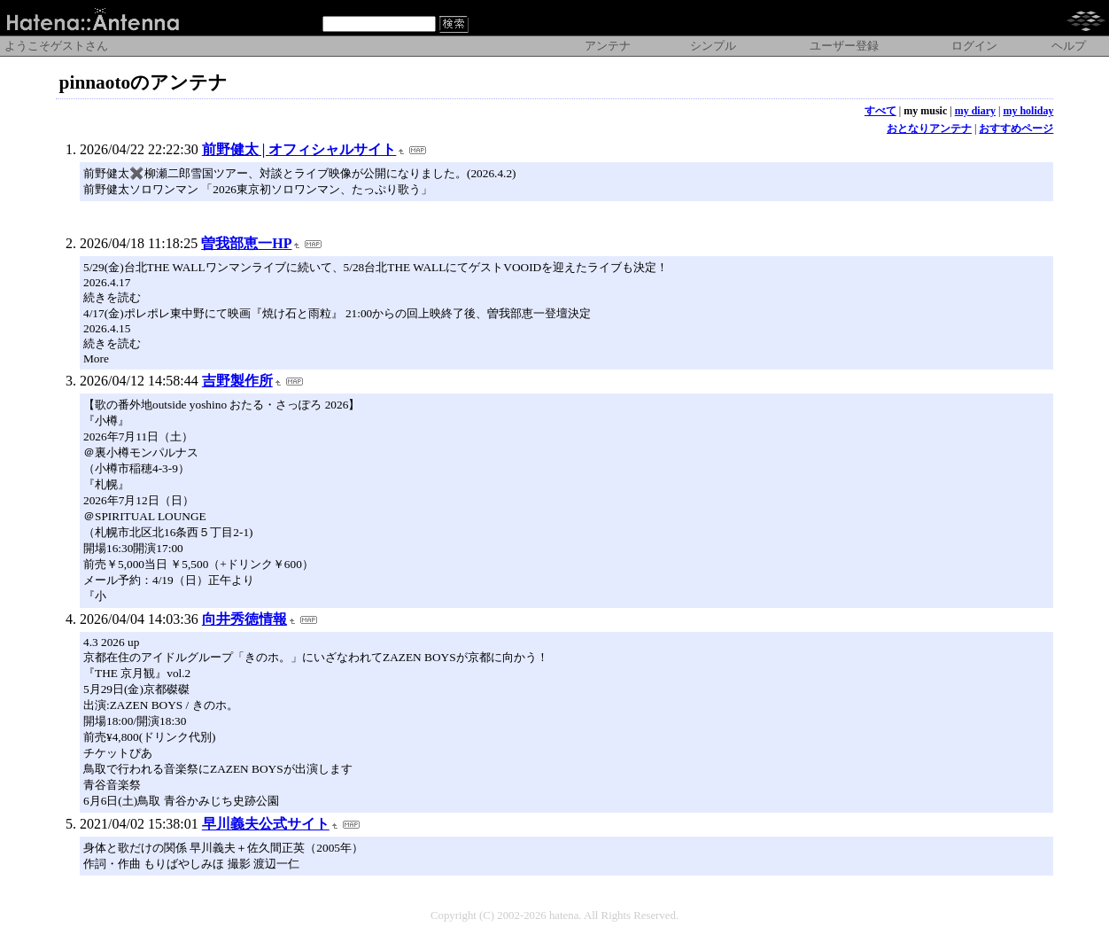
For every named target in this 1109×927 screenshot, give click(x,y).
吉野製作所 (237, 380)
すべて (880, 111)
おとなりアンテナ (929, 128)
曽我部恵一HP (246, 243)
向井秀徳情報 (244, 619)
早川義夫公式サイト (266, 823)
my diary (975, 111)
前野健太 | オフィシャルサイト (299, 149)
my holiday (1028, 111)
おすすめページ (1016, 128)
